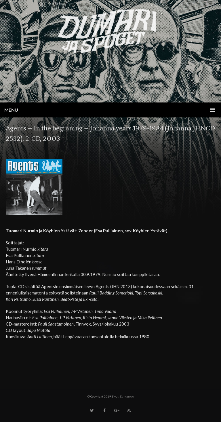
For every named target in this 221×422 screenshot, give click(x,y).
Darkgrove (127, 396)
